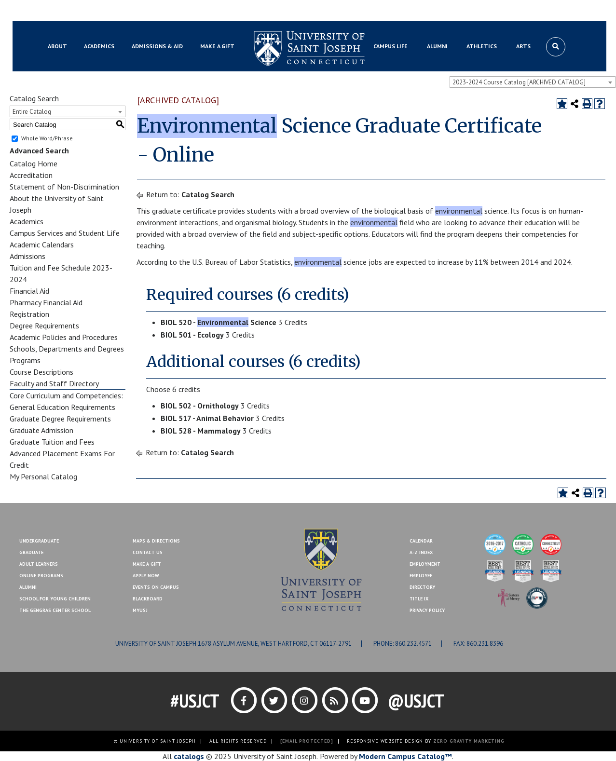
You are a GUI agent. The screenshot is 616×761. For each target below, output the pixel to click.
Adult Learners (38, 564)
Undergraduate (39, 541)
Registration (29, 314)
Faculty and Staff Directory (54, 383)
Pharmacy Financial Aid (46, 302)
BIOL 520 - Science (218, 322)
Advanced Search (39, 150)
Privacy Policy (427, 610)
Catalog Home (33, 163)
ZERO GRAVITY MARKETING (469, 741)
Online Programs (41, 575)
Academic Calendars (42, 244)
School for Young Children (55, 599)
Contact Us (518, 11)
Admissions (27, 256)
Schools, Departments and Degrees (67, 348)
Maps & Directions (156, 541)
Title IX (419, 599)
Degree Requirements (44, 325)
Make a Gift (559, 11)
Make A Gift (147, 564)
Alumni (28, 587)
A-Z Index (421, 552)
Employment (425, 564)
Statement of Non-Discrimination (64, 186)
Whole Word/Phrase (47, 138)
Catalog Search (207, 194)
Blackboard (61, 11)
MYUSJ (95, 11)
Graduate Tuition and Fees (52, 442)
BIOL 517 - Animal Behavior (207, 418)
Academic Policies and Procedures (64, 337)
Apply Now (146, 575)
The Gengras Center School (55, 610)
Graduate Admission (41, 430)
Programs (25, 360)
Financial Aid (29, 291)
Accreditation (31, 175)
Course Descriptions (41, 372)
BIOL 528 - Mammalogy (201, 430)
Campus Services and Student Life (65, 233)
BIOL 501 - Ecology (192, 335)
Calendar (421, 541)
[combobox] (533, 82)
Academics (26, 221)
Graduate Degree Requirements (60, 418)
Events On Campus (156, 587)
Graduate (31, 552)
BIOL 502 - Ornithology (200, 405)
